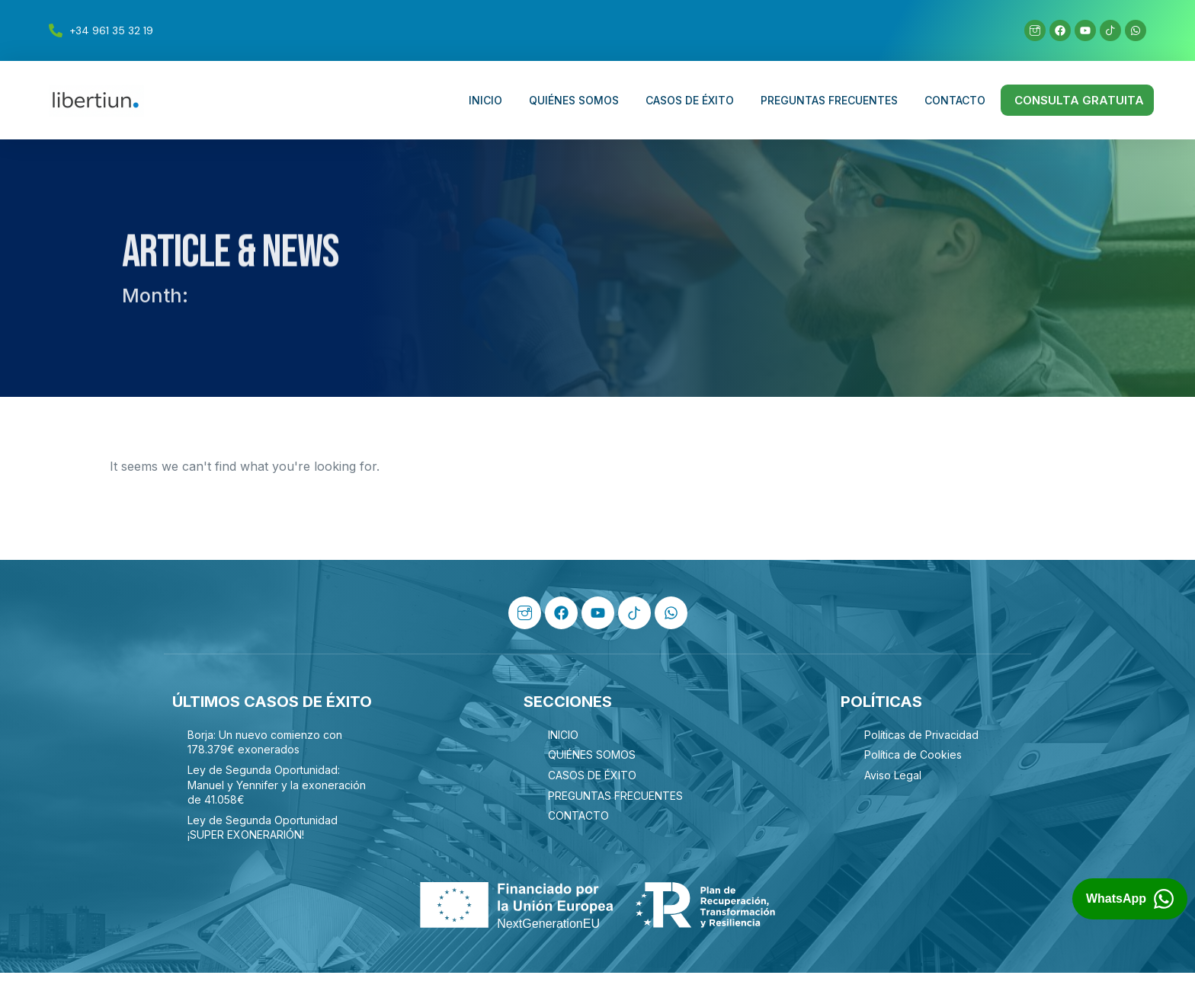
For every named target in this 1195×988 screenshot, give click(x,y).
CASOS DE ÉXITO (690, 100)
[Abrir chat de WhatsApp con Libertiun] (1129, 899)
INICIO (485, 100)
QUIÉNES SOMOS (574, 100)
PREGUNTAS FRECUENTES (829, 100)
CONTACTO (954, 100)
